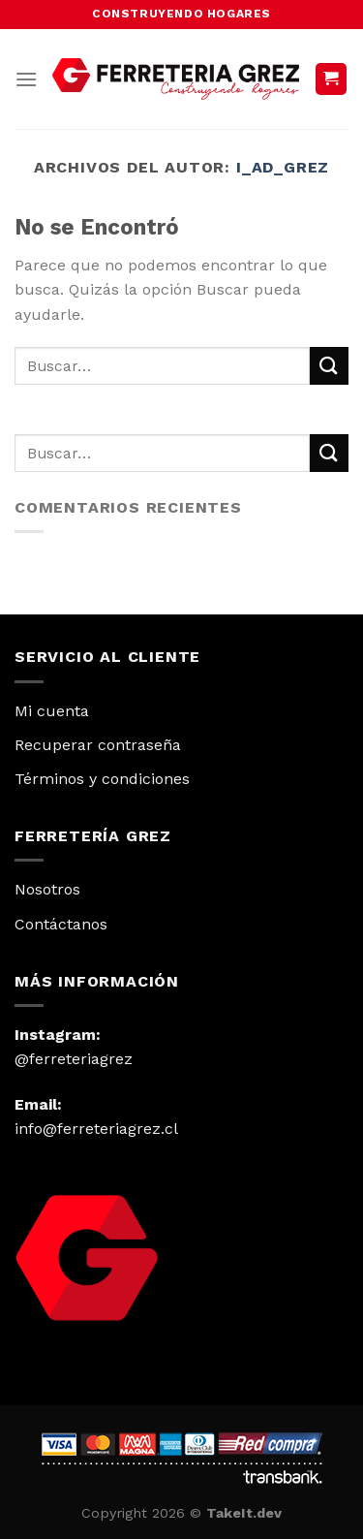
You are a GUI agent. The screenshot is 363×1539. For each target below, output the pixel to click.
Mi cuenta (52, 711)
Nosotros (47, 889)
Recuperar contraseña (98, 745)
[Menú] (26, 79)
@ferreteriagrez (74, 1059)
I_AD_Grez (282, 167)
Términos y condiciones (102, 779)
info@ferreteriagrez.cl (96, 1128)
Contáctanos (61, 924)
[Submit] (329, 366)
